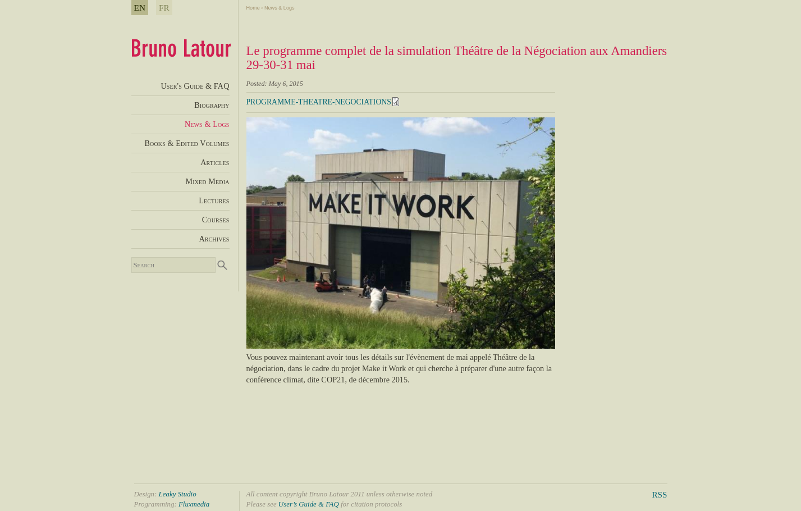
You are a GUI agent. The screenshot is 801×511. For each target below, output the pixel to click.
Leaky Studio (177, 494)
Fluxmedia (193, 504)
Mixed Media (208, 181)
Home (253, 8)
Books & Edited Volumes (186, 143)
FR (164, 7)
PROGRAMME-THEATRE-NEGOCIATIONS (318, 102)
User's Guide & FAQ (195, 85)
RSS (659, 494)
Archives (214, 238)
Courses (216, 219)
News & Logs (279, 8)
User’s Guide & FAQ (308, 504)
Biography (211, 105)
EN (140, 7)
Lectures (214, 200)
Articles (214, 162)
